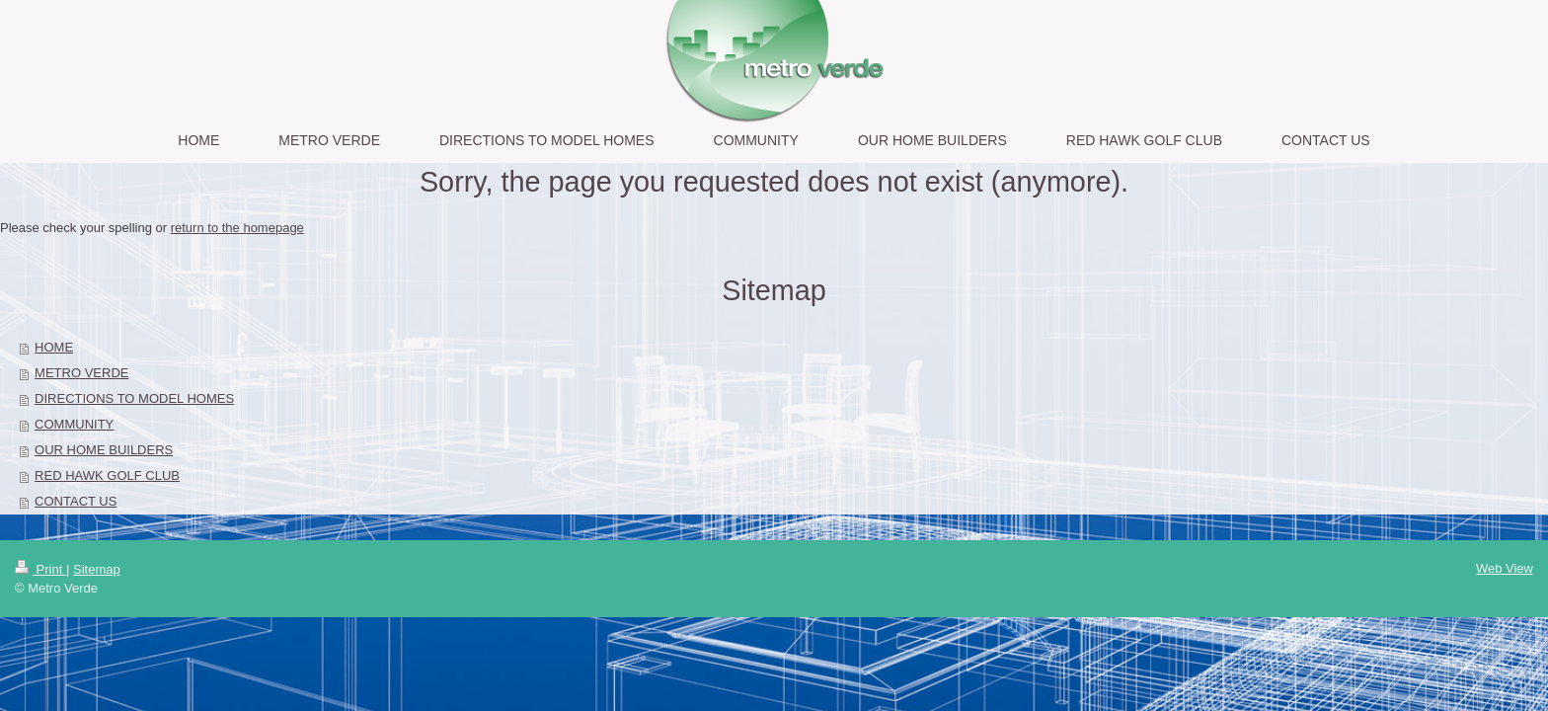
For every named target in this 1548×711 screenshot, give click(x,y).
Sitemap (96, 569)
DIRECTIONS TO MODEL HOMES (134, 398)
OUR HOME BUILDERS (104, 449)
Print (40, 569)
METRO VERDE (81, 372)
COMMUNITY (74, 424)
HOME (54, 347)
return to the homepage (237, 227)
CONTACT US (75, 501)
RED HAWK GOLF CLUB (107, 475)
